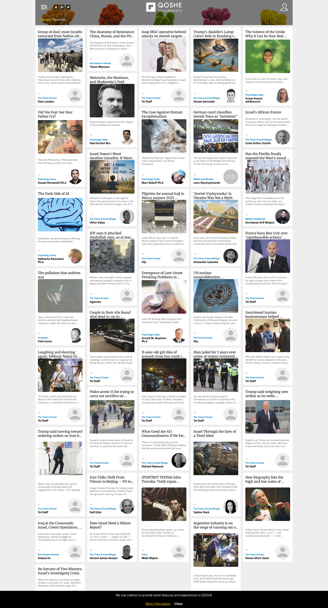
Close (178, 603)
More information (158, 603)
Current (45, 19)
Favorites (59, 19)
